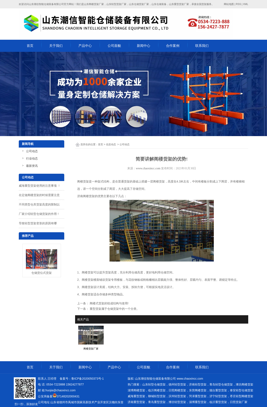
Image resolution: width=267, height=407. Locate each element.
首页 (30, 45)
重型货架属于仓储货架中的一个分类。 (114, 308)
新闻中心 (143, 45)
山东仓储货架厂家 (139, 4)
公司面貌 (114, 45)
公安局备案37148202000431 (58, 396)
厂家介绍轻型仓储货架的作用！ (39, 214)
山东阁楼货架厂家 (94, 4)
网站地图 (229, 4)
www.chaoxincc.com (148, 168)
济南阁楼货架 (86, 196)
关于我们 (56, 45)
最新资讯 (32, 165)
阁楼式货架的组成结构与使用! (108, 303)
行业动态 (32, 158)
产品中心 (85, 45)
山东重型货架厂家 (179, 4)
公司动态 (32, 151)
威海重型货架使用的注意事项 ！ (39, 185)
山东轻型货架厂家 (116, 4)
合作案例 (172, 45)
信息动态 (111, 144)
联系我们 (202, 45)
